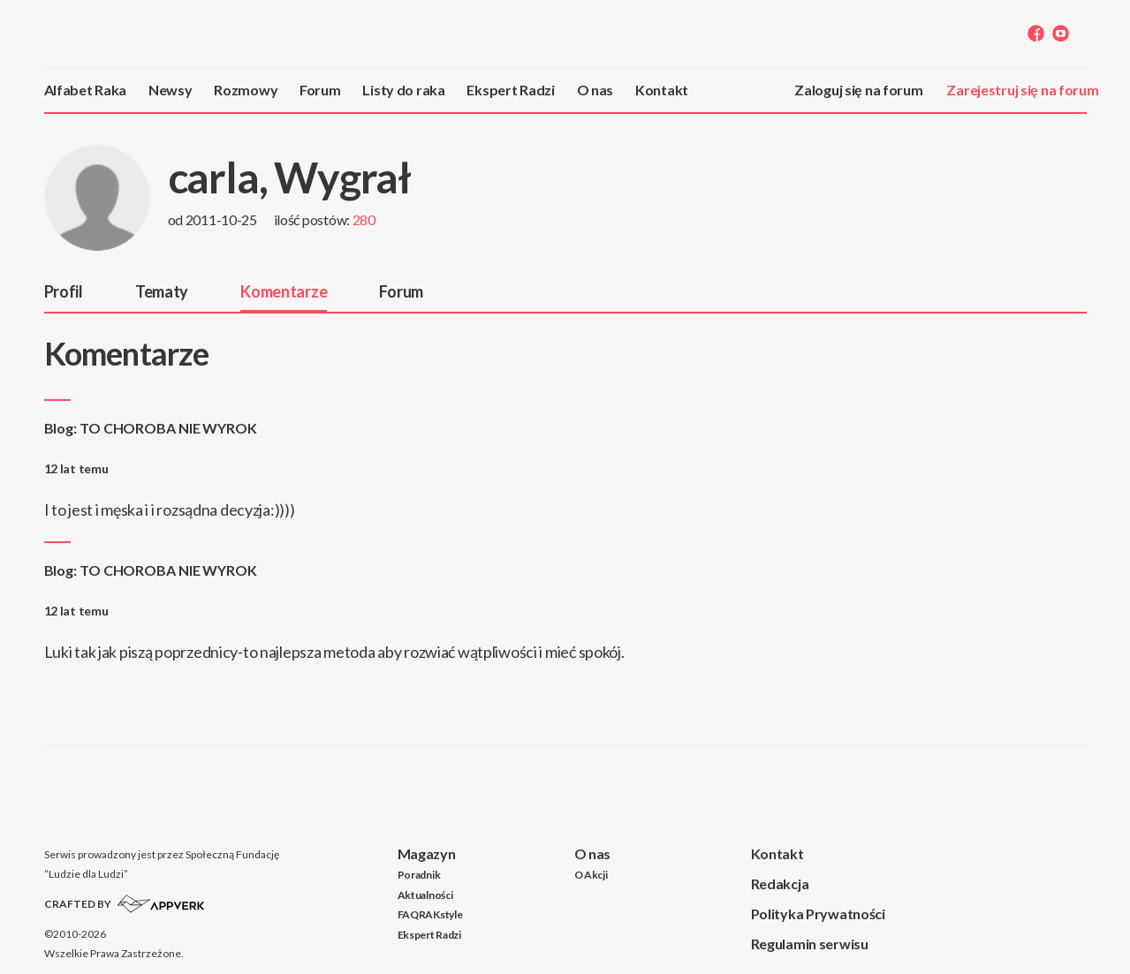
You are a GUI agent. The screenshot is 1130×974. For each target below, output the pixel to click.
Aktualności (425, 895)
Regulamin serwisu (809, 943)
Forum (320, 89)
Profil (63, 291)
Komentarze (283, 291)
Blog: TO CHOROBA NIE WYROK (150, 427)
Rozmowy (245, 89)
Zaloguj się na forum (858, 89)
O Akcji (591, 874)
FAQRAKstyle (430, 914)
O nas (595, 89)
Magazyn (427, 853)
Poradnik (419, 874)
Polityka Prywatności (818, 913)
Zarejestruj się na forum (1022, 89)
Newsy (170, 89)
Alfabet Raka (85, 89)
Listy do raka (403, 89)
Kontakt (661, 89)
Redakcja (780, 883)
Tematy (161, 291)
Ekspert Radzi (510, 89)
